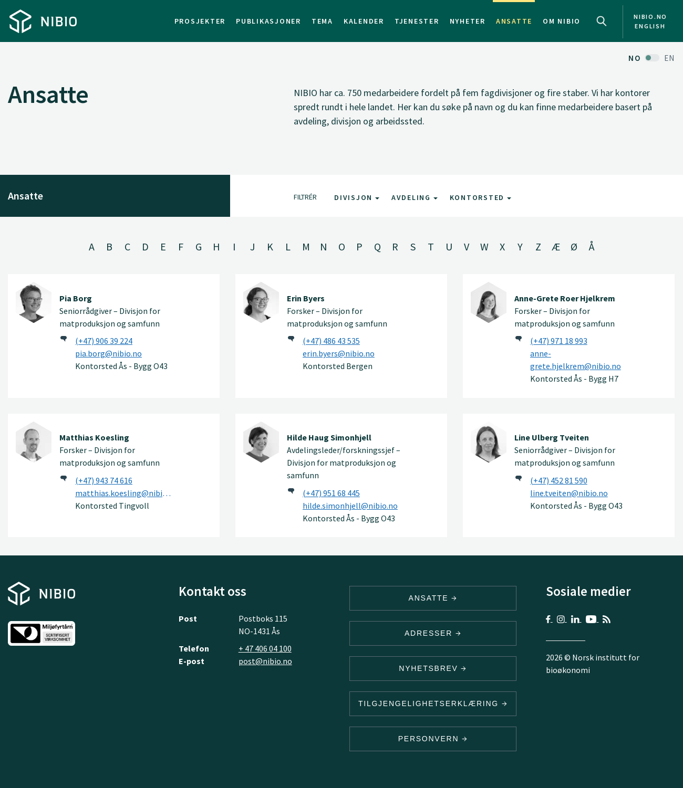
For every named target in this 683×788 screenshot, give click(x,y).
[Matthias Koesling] (33, 442)
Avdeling (414, 197)
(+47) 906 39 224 (103, 340)
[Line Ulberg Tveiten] (488, 442)
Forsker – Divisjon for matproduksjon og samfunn (337, 311)
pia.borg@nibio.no (108, 353)
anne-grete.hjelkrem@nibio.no (575, 359)
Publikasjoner (268, 21)
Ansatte (514, 21)
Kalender (364, 21)
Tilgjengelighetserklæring (433, 703)
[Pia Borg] (33, 302)
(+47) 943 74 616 (103, 480)
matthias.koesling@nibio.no (125, 493)
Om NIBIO (562, 21)
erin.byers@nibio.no (339, 353)
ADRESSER (433, 633)
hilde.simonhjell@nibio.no (350, 505)
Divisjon (356, 197)
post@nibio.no (265, 661)
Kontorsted (480, 197)
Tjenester (417, 21)
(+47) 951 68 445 (331, 493)
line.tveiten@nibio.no (569, 493)
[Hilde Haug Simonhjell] (261, 442)
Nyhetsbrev (433, 668)
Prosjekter (200, 21)
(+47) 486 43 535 (331, 340)
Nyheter (467, 21)
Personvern (433, 738)
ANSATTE (433, 598)
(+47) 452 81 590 (558, 480)
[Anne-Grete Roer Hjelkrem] (488, 302)
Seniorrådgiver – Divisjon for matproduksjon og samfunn (109, 311)
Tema (322, 21)
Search (601, 20)
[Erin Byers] (261, 302)
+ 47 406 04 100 (265, 648)
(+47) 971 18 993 (558, 340)
